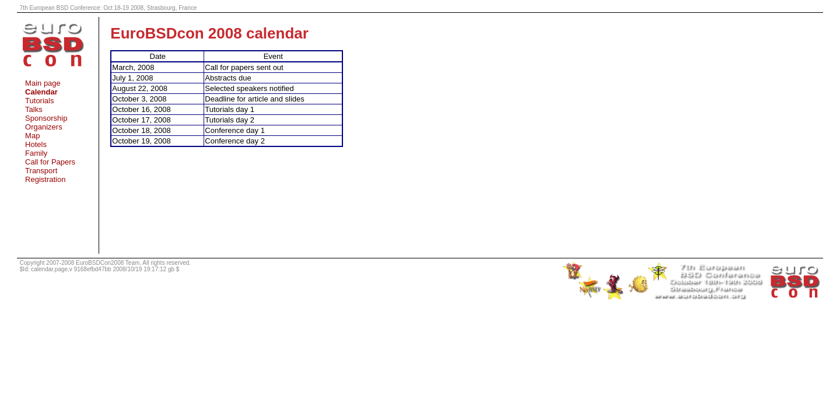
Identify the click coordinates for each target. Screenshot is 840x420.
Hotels (36, 144)
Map (32, 135)
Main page (43, 83)
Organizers (43, 127)
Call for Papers (50, 162)
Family (36, 153)
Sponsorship (46, 118)
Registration (45, 179)
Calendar (41, 92)
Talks (34, 109)
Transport (41, 170)
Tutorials (39, 100)
